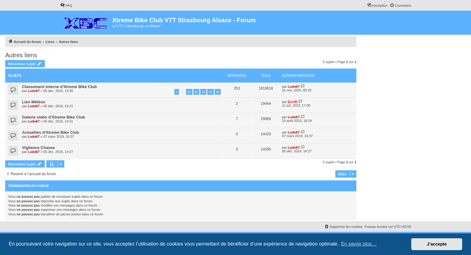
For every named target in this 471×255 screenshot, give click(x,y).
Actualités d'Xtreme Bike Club (50, 132)
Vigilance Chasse (38, 147)
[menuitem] (66, 5)
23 (196, 92)
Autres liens (21, 55)
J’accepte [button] (437, 244)
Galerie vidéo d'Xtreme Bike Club (53, 117)
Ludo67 (34, 91)
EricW (292, 102)
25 (210, 92)
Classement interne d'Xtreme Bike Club (59, 86)
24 (203, 92)
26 (217, 92)
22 (189, 92)
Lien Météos (33, 102)
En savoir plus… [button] (359, 243)
